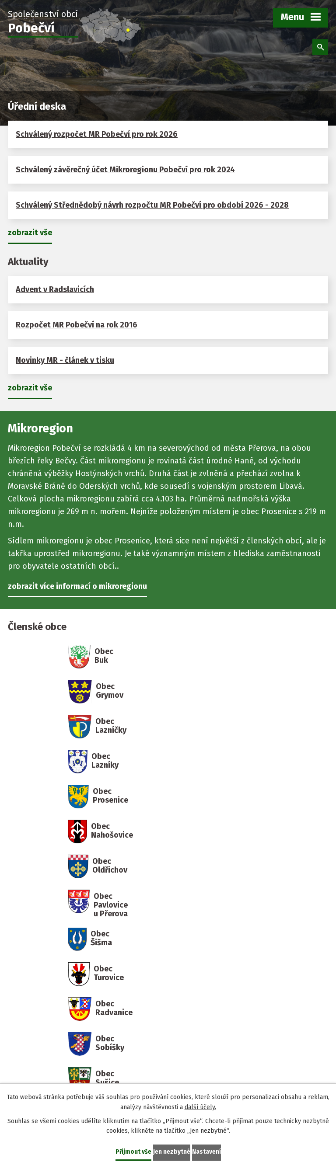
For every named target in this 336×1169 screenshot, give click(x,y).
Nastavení (206, 1151)
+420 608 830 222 (207, 986)
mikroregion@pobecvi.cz (221, 1002)
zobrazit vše (30, 232)
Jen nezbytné (171, 1151)
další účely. (200, 1106)
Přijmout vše (133, 1151)
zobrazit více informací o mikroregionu (77, 586)
